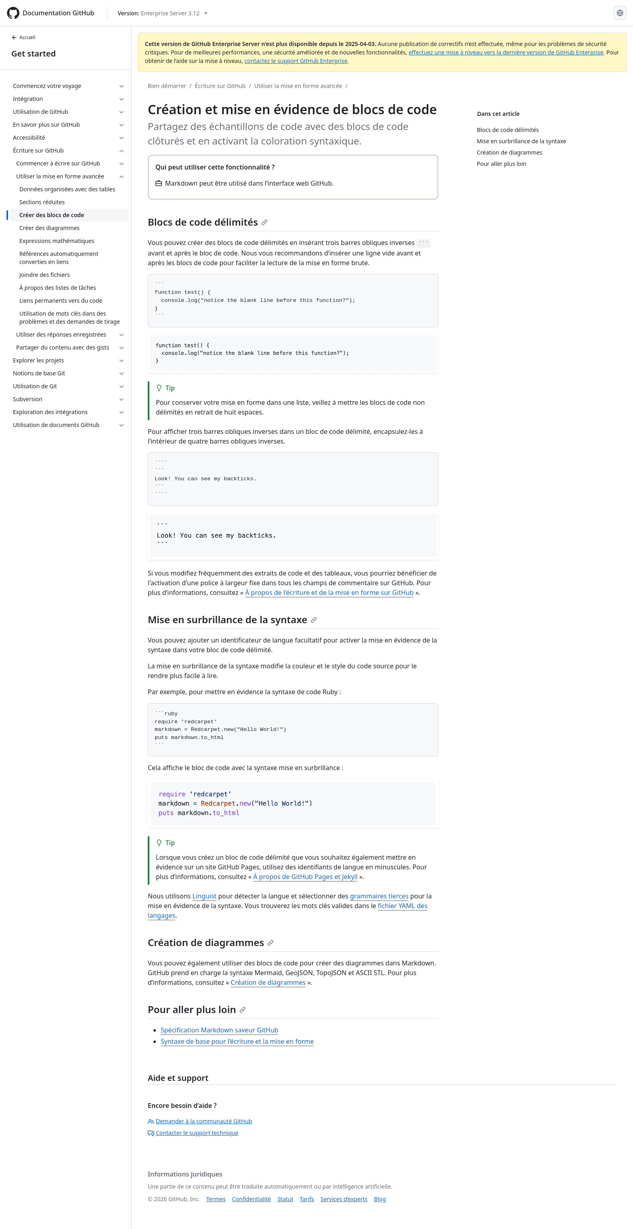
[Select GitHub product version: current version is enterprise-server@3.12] (162, 13)
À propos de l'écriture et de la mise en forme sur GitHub (329, 592)
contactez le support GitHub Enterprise (295, 61)
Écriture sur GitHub (220, 86)
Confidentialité (251, 1199)
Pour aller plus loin (197, 1009)
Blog (380, 1199)
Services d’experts (344, 1199)
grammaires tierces (379, 896)
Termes (216, 1199)
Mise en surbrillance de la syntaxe (232, 619)
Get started (33, 53)
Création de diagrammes (211, 942)
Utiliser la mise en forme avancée (298, 86)
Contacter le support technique (193, 1133)
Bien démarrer (167, 86)
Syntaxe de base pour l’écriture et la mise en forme (237, 1041)
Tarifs (307, 1199)
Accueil (23, 37)
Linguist (205, 896)
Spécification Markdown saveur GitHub (219, 1030)
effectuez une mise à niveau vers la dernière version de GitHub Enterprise (506, 52)
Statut (285, 1199)
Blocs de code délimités (208, 221)
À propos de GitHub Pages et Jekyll (305, 876)
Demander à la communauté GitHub (200, 1121)
